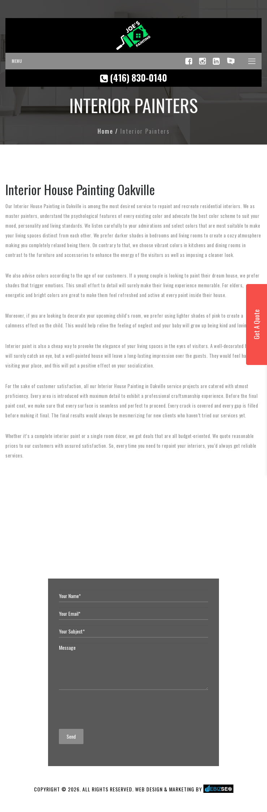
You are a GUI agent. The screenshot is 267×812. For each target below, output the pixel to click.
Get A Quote (256, 325)
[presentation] (114, 709)
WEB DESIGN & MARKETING (164, 789)
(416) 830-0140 (133, 77)
